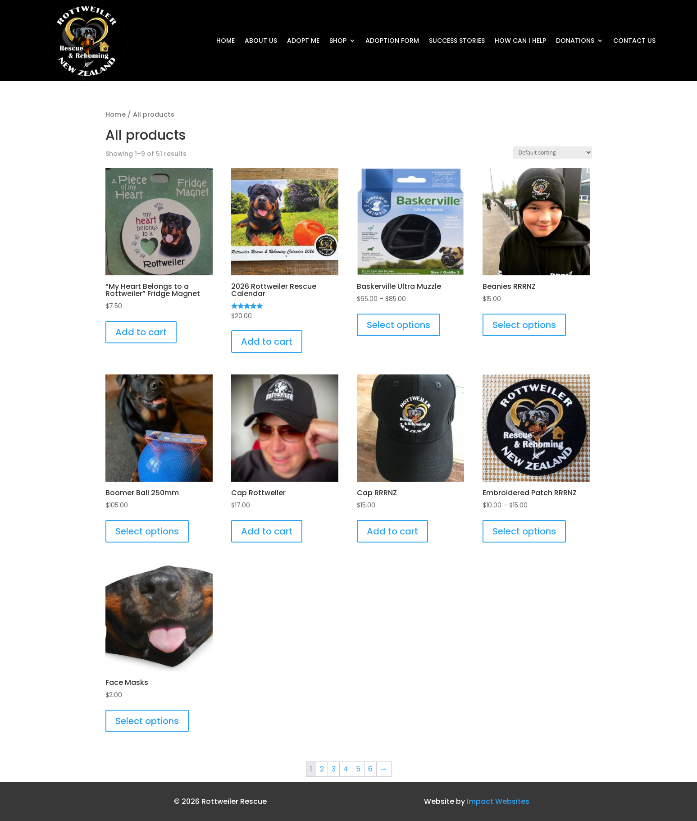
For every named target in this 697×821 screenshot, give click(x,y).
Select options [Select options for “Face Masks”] (147, 721)
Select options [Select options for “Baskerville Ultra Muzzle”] (398, 325)
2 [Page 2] (322, 769)
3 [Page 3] (334, 769)
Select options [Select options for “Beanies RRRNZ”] (524, 325)
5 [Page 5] (358, 769)
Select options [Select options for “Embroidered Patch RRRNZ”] (524, 531)
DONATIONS (575, 41)
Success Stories (457, 41)
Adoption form (392, 41)
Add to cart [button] (141, 332)
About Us (261, 41)
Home (225, 41)
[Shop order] (552, 152)
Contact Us (634, 41)
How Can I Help (520, 41)
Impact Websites (498, 801)
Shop (337, 41)
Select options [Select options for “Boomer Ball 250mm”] (147, 531)
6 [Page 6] (370, 769)
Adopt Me (303, 41)
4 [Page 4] (345, 769)
